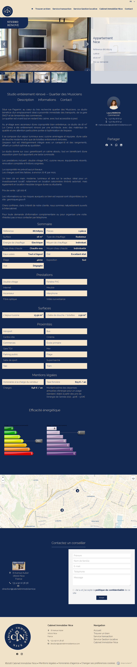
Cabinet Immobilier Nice (60, 625)
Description (25, 100)
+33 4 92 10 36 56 (20, 583)
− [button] (3, 480)
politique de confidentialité (109, 590)
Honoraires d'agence (68, 663)
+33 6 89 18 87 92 (115, 119)
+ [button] (3, 477)
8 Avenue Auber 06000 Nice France (55, 633)
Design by (126, 663)
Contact (66, 100)
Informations (47, 100)
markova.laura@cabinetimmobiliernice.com (115, 125)
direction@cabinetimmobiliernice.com (21, 589)
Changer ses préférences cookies (98, 663)
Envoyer (102, 598)
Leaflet (134, 526)
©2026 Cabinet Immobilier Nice (21, 663)
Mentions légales (47, 663)
